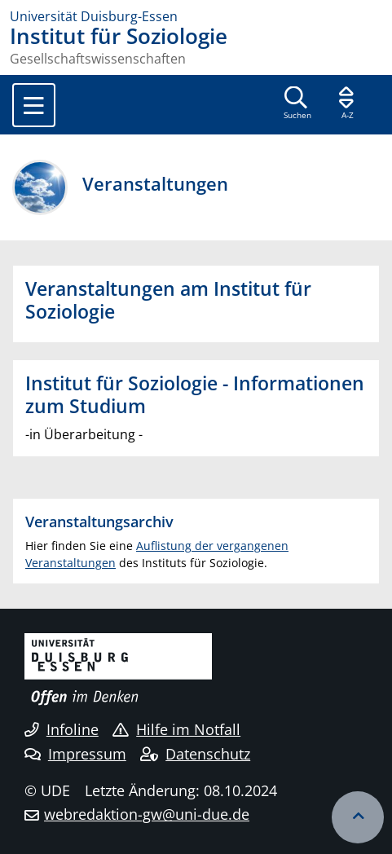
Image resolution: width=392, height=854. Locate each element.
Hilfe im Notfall (176, 729)
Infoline (61, 729)
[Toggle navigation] (33, 105)
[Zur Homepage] (196, 16)
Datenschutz (195, 754)
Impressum (75, 754)
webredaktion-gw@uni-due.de (146, 814)
